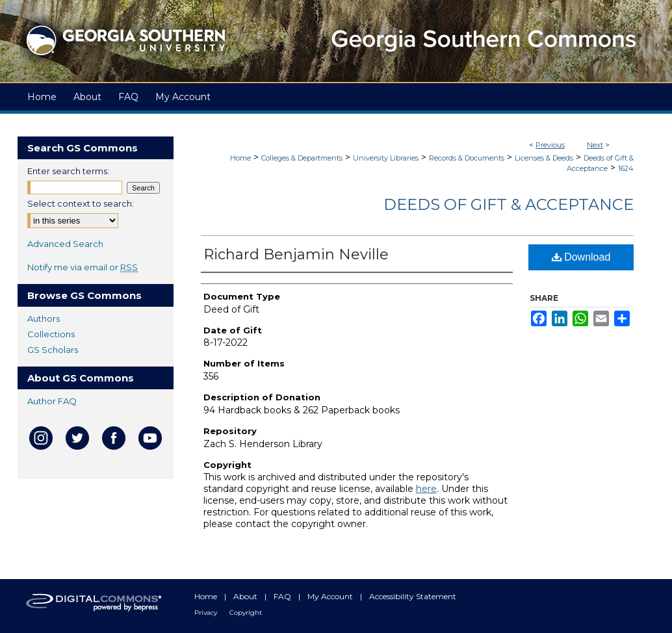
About (246, 596)
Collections (51, 334)
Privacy (206, 612)
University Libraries (386, 157)
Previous (550, 144)
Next (595, 144)
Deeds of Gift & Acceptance (508, 204)
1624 (626, 168)
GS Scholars (52, 349)
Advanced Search (65, 244)
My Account (331, 596)
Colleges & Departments (301, 157)
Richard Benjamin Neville (296, 254)
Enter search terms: (68, 171)
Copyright (245, 612)
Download (581, 257)
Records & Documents (466, 157)
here (426, 489)
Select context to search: (80, 203)
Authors (43, 318)
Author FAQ (52, 401)
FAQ (283, 596)
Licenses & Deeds (544, 157)
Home (240, 157)
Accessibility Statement (412, 596)
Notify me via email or (82, 267)
